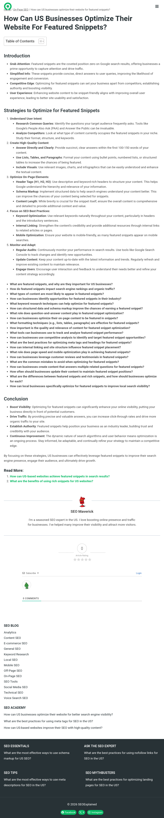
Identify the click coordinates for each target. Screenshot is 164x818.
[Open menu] (157, 6)
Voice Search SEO (16, 698)
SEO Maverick (82, 511)
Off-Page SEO (13, 670)
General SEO (12, 649)
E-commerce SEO (15, 643)
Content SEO (12, 638)
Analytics (10, 632)
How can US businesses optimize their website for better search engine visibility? (58, 714)
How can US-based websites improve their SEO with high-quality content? (53, 728)
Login (138, 573)
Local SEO (11, 660)
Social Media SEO (16, 687)
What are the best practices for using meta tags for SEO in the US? (48, 721)
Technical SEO (13, 692)
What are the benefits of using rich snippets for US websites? (51, 481)
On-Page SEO (13, 676)
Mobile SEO (11, 665)
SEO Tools (11, 681)
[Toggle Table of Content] (39, 41)
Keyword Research (16, 654)
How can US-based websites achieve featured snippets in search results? (60, 476)
